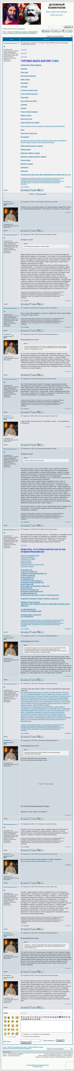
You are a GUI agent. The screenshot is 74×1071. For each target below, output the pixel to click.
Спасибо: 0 (68, 186)
